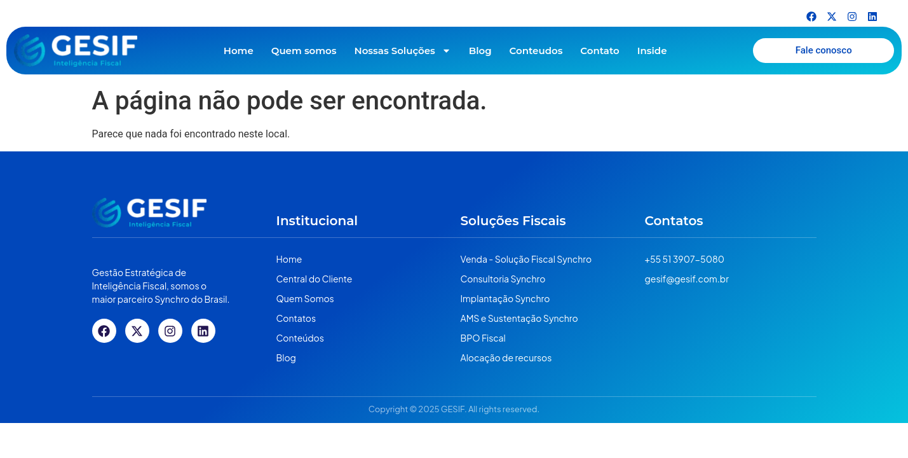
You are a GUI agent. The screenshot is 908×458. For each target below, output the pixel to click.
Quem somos (304, 51)
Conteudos (536, 51)
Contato (599, 51)
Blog (480, 51)
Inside (652, 51)
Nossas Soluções (403, 50)
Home (239, 51)
